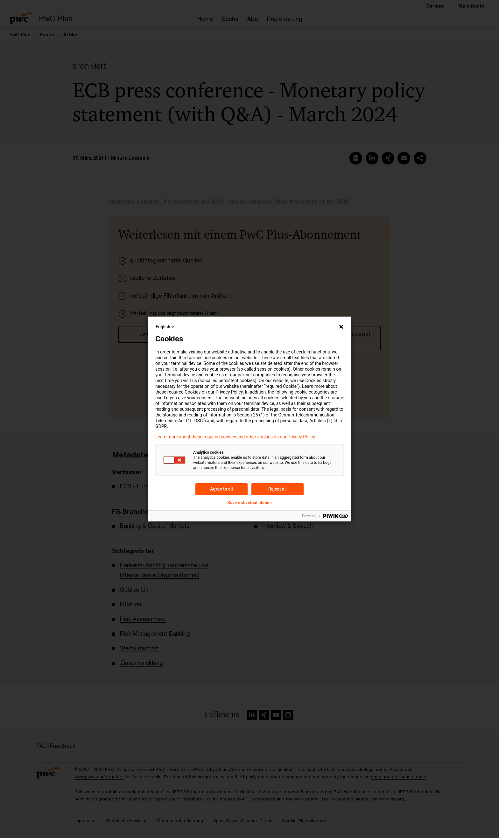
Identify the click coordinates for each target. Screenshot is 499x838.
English (165, 326)
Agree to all (221, 489)
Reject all (277, 489)
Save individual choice (249, 502)
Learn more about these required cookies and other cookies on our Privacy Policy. (235, 436)
